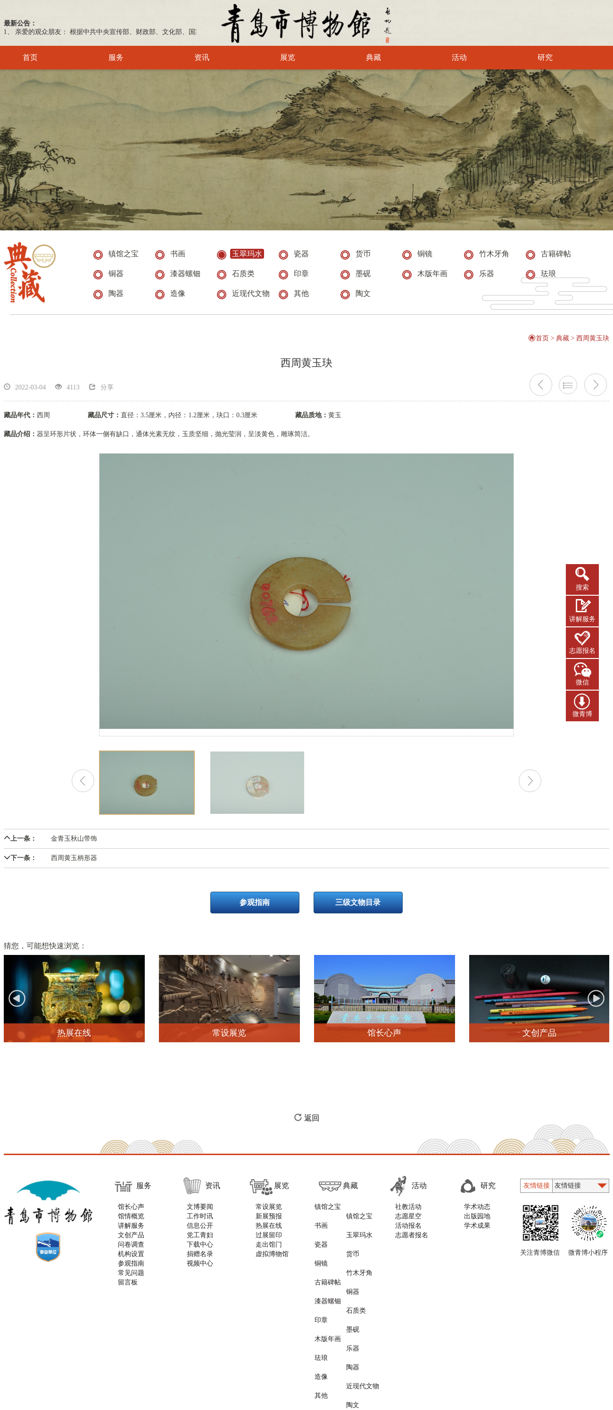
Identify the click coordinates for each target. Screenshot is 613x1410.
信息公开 (200, 1230)
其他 (320, 1306)
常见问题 (131, 1278)
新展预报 (269, 1221)
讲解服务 (582, 619)
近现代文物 (365, 1296)
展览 (274, 58)
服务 (103, 58)
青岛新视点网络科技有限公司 (453, 1336)
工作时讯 (200, 1221)
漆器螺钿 (327, 1259)
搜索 (582, 587)
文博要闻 (200, 1212)
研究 (532, 58)
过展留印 (269, 1240)
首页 (30, 58)
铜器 (356, 1249)
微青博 (582, 714)
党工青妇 (200, 1240)
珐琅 (320, 1287)
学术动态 (479, 1212)
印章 (320, 1268)
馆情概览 (131, 1221)
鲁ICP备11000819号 (395, 1360)
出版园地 (479, 1221)
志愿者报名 (414, 1240)
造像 (320, 1296)
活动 (446, 58)
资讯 (189, 58)
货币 (356, 1230)
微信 (582, 682)
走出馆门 (269, 1249)
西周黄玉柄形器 (50, 863)
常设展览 (269, 1212)
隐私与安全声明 (221, 1336)
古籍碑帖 (327, 1249)
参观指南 (255, 908)
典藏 (360, 58)
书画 (320, 1221)
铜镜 (320, 1240)
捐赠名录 (200, 1259)
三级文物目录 (358, 908)
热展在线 (269, 1230)
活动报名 (411, 1230)
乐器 (356, 1278)
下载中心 (200, 1249)
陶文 (356, 1306)
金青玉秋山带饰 (50, 844)
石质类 (359, 1259)
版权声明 (171, 1336)
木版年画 (327, 1278)
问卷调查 (131, 1249)
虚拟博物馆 (272, 1259)
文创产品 (131, 1240)
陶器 (356, 1287)
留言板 (128, 1287)
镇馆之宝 (327, 1212)
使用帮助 (132, 1336)
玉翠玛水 (362, 1221)
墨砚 (356, 1268)
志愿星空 (411, 1221)
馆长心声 (131, 1212)
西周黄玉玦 (593, 343)
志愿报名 (582, 650)
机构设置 (131, 1259)
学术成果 (479, 1230)
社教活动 (411, 1212)
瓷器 (320, 1230)
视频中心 (200, 1268)
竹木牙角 (362, 1240)
